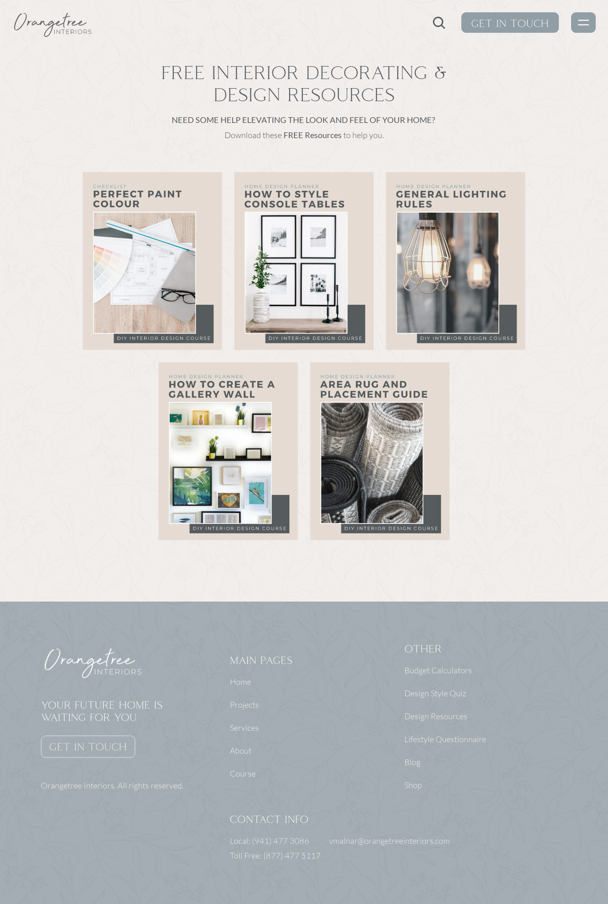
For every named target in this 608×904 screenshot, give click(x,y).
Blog (413, 763)
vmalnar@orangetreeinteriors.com (389, 841)
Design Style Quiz (436, 694)
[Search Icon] (439, 22)
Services (244, 728)
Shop (413, 786)
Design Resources (436, 717)
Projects (244, 705)
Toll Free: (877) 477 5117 (275, 856)
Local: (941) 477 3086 (270, 841)
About (241, 751)
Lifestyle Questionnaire (446, 740)
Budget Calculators (438, 671)
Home (240, 682)
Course (243, 774)
